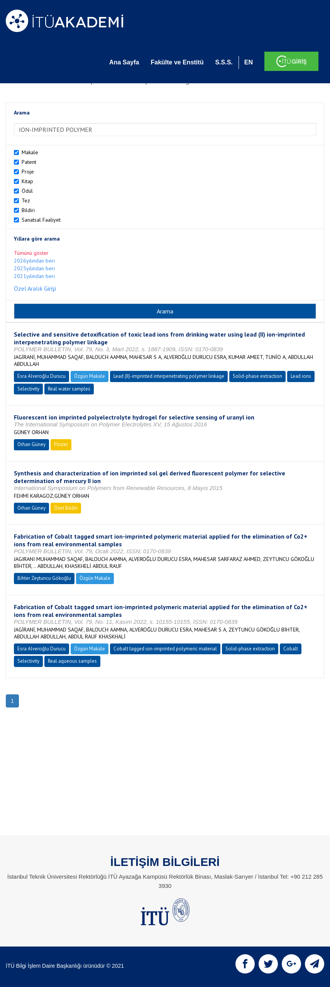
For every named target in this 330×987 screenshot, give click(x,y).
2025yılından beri (34, 268)
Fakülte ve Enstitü (177, 62)
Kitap (27, 181)
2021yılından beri (34, 276)
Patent (29, 161)
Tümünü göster (31, 252)
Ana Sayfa (124, 62)
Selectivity (28, 389)
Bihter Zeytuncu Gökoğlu (44, 578)
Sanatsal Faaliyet (41, 219)
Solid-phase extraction (257, 376)
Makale (30, 152)
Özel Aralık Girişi (35, 288)
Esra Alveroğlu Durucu (41, 376)
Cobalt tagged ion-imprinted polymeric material (165, 648)
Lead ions (301, 376)
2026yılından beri (34, 260)
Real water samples (69, 389)
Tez (26, 200)
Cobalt (290, 648)
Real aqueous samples (72, 661)
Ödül (27, 190)
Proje (28, 171)
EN (248, 62)
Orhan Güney (31, 444)
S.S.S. (223, 62)
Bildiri (28, 210)
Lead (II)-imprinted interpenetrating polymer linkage (168, 376)
